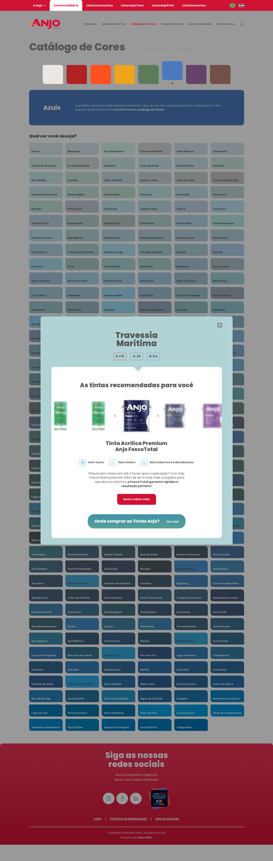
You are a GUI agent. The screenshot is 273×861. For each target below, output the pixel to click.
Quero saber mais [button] (136, 499)
